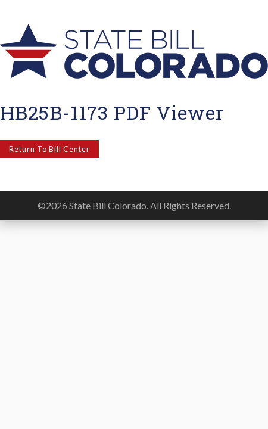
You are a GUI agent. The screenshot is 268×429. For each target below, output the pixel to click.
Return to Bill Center (49, 149)
